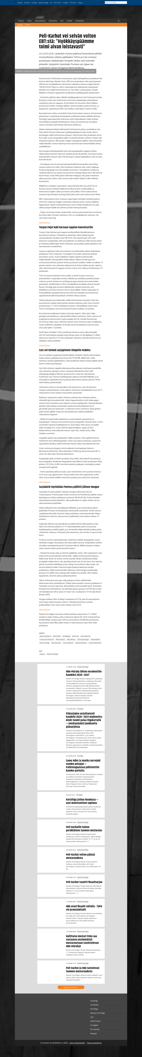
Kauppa (80, 2)
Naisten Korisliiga (43, 2)
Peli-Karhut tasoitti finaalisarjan (84, 882)
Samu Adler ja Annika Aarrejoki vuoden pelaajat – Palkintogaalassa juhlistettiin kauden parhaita (83, 765)
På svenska (73, 2)
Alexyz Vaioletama (45, 636)
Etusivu (21, 21)
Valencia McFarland (95, 643)
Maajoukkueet (40, 21)
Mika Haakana (60, 640)
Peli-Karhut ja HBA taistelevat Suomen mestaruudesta (82, 970)
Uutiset (69, 21)
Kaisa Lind (75, 636)
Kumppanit (80, 21)
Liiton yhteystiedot (77, 1043)
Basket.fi (20, 25)
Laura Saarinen (85, 636)
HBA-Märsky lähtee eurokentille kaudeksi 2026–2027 (84, 673)
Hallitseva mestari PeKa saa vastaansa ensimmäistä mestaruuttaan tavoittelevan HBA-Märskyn (82, 941)
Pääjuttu (42, 654)
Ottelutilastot (44, 222)
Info (61, 21)
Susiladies (27, 2)
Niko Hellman (71, 640)
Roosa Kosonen (56, 643)
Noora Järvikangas (83, 640)
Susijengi (19, 2)
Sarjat (29, 21)
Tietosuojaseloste (94, 1043)
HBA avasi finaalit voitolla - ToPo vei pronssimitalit (84, 908)
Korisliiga (34, 2)
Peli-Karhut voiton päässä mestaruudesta (80, 856)
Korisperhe (53, 21)
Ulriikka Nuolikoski (81, 643)
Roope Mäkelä (95, 640)
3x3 (51, 2)
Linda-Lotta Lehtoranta (47, 640)
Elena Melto (57, 636)
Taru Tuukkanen (68, 643)
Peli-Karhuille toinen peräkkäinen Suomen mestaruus (84, 829)
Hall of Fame (57, 2)
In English (65, 2)
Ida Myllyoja (66, 636)
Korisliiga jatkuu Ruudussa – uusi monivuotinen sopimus (82, 801)
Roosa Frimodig (44, 643)
